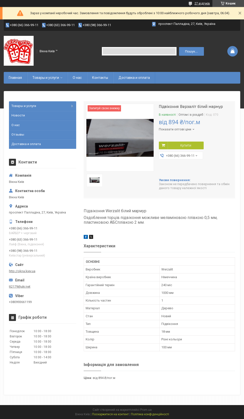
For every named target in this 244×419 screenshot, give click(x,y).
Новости (18, 115)
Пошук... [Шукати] (191, 51)
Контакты (100, 78)
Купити (185, 145)
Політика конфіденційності (150, 414)
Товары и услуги (45, 78)
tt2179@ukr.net (19, 286)
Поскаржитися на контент (110, 414)
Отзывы (17, 134)
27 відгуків (202, 3)
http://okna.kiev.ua (22, 271)
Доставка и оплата (134, 78)
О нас (77, 78)
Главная (15, 78)
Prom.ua (146, 410)
